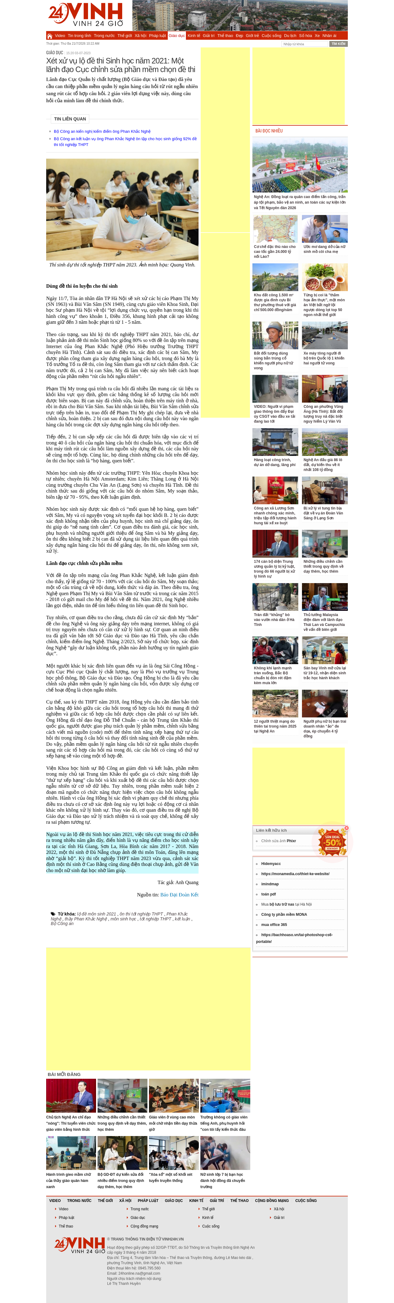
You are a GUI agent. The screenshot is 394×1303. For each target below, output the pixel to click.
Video (60, 35)
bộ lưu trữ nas (282, 904)
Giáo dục (177, 35)
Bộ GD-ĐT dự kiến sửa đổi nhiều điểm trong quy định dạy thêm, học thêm (121, 1180)
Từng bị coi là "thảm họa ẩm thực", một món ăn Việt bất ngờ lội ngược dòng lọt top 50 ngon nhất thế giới (324, 305)
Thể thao (225, 35)
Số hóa (305, 35)
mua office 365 (274, 925)
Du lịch (290, 35)
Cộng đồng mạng (272, 1201)
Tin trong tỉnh (79, 35)
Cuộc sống (271, 35)
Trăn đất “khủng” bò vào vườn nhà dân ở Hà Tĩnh (274, 620)
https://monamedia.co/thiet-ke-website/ (295, 874)
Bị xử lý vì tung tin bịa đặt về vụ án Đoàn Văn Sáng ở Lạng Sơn (323, 513)
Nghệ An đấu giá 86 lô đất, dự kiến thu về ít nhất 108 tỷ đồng (323, 465)
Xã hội (141, 35)
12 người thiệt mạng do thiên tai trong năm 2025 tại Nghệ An (275, 726)
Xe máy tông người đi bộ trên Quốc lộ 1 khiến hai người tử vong (324, 358)
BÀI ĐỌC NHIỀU (269, 131)
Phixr (291, 841)
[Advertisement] (225, 139)
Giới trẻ (252, 35)
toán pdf (268, 894)
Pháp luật (157, 35)
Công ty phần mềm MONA (284, 914)
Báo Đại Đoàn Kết (179, 895)
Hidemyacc (271, 864)
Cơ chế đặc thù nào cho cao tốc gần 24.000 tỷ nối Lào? (275, 252)
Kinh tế (194, 35)
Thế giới (125, 35)
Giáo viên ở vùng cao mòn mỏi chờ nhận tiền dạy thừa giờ (173, 1123)
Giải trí (209, 35)
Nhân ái (329, 35)
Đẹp (239, 35)
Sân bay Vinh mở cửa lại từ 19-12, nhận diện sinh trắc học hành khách (325, 673)
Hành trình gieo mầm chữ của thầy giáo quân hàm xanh (68, 1180)
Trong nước (104, 35)
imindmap (270, 884)
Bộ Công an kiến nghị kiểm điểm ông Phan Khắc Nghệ (102, 131)
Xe (317, 35)
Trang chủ (49, 35)
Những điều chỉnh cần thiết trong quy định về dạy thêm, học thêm (122, 1123)
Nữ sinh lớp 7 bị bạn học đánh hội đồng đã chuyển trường (222, 1180)
